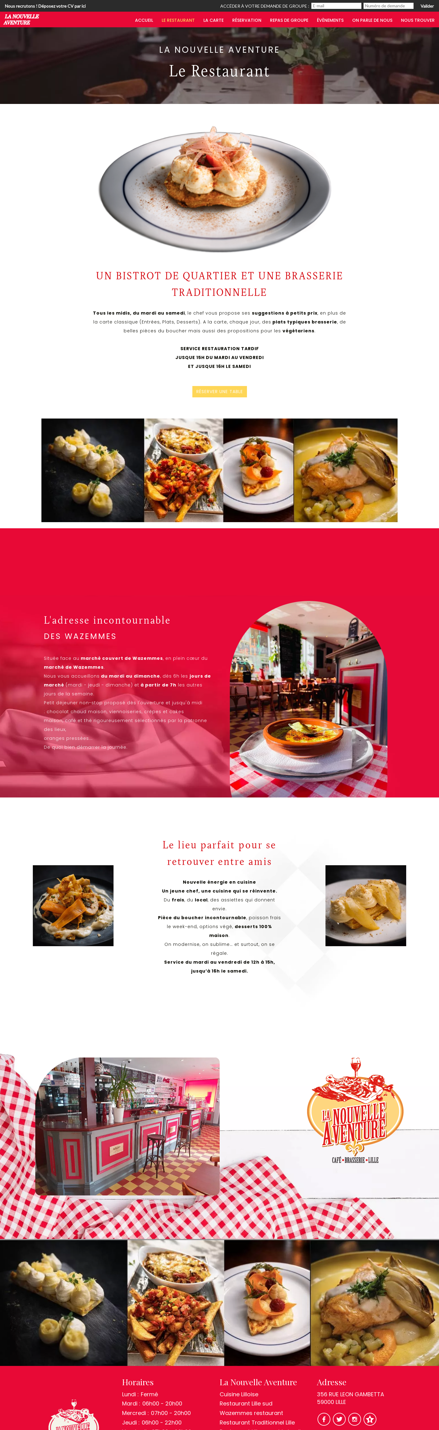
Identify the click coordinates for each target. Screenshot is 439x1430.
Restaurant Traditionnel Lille (257, 1422)
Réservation (246, 20)
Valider (427, 6)
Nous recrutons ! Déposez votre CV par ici (45, 6)
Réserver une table (219, 392)
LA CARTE (213, 20)
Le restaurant (178, 20)
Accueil (144, 20)
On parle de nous (372, 20)
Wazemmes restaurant (251, 1413)
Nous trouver (418, 20)
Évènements (330, 20)
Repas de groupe (289, 20)
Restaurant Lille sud (246, 1403)
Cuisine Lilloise (239, 1394)
